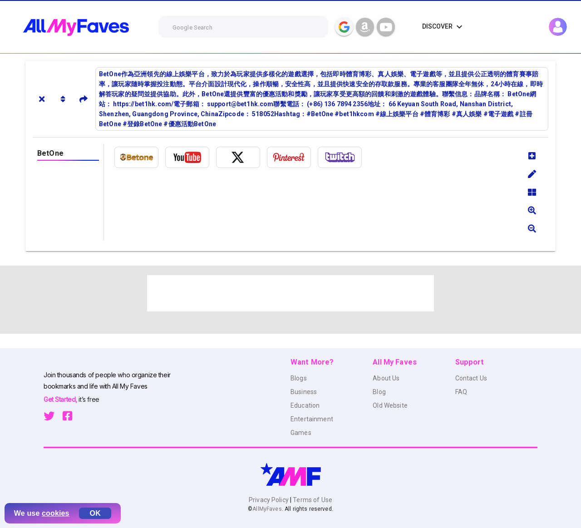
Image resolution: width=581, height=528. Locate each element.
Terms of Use (311, 499)
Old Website (390, 405)
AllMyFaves (266, 509)
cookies (55, 513)
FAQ (461, 391)
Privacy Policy (269, 499)
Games (300, 432)
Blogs (298, 378)
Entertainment (311, 419)
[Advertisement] (290, 293)
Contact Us (471, 378)
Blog (379, 391)
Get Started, (61, 399)
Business (303, 391)
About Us (386, 378)
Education (305, 405)
